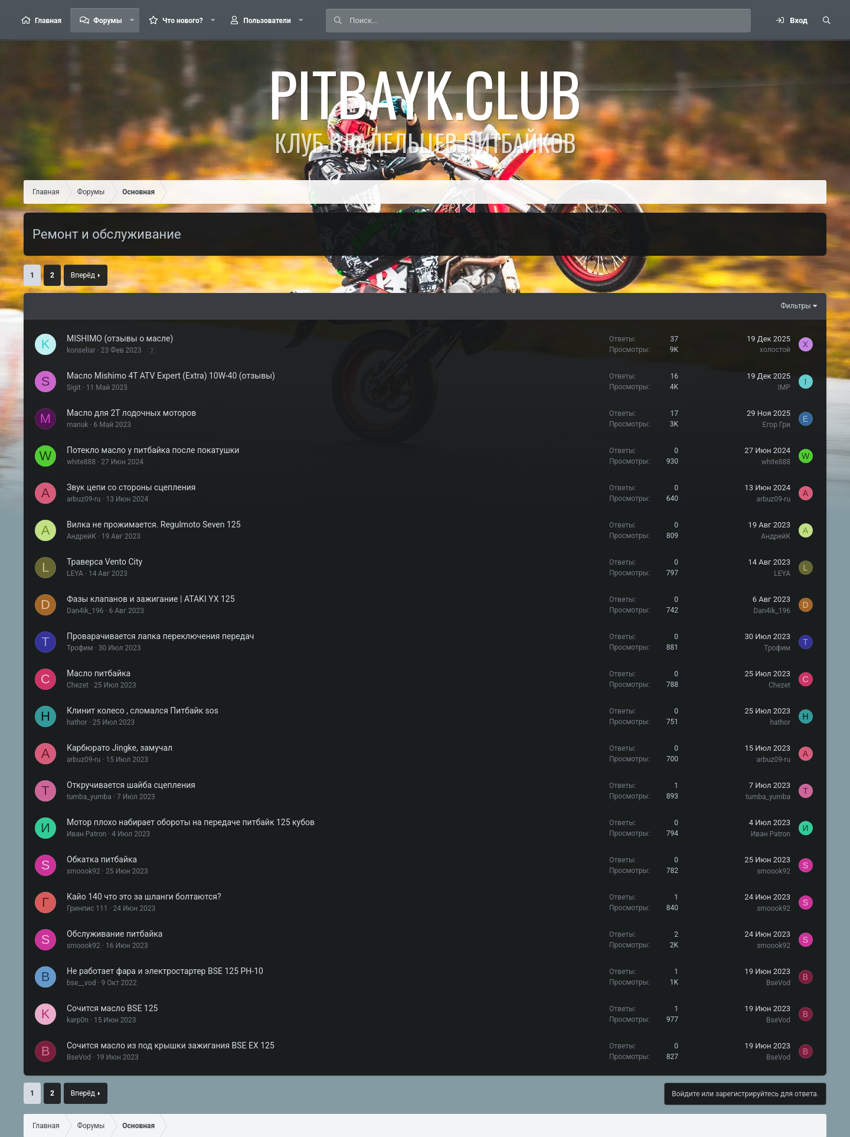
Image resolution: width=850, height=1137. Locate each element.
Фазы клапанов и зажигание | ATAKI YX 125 (151, 599)
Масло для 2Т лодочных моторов (131, 413)
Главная (48, 21)
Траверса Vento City (104, 561)
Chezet (78, 685)
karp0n (78, 1020)
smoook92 (83, 871)
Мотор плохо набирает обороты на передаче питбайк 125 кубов (191, 822)
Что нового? (182, 21)
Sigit (74, 387)
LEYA (75, 573)
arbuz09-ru (83, 499)
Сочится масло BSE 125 (112, 1008)
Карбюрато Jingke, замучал (119, 747)
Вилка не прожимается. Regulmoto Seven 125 (154, 524)
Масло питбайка (98, 673)
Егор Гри (776, 425)
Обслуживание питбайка (114, 934)
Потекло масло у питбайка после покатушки (153, 450)
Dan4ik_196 (85, 611)
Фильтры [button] (796, 306)
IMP (784, 387)
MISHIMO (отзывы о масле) (120, 338)
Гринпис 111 (87, 908)
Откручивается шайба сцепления (131, 785)
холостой (775, 350)
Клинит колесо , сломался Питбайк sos (142, 710)
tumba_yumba (89, 797)
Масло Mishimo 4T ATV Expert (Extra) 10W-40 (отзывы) (171, 375)
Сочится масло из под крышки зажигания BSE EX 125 (170, 1045)
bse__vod (81, 983)
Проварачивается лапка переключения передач (160, 636)
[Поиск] (549, 20)
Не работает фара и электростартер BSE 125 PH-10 (165, 971)
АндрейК (81, 536)
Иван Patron (86, 834)
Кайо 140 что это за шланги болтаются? (144, 896)
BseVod (778, 983)
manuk (77, 425)
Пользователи (267, 21)
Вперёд (83, 275)
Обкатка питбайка (102, 859)
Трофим (80, 648)
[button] (132, 20)
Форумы (107, 21)
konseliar (81, 350)
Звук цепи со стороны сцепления (131, 487)
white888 (81, 462)
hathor (77, 722)
